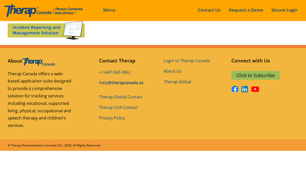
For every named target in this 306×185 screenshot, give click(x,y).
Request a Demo (246, 10)
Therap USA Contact (118, 107)
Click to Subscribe (255, 75)
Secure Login (284, 10)
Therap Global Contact (121, 97)
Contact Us (209, 10)
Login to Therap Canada (187, 60)
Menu (109, 10)
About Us (173, 71)
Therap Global (177, 82)
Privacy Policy (112, 118)
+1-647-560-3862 (115, 72)
